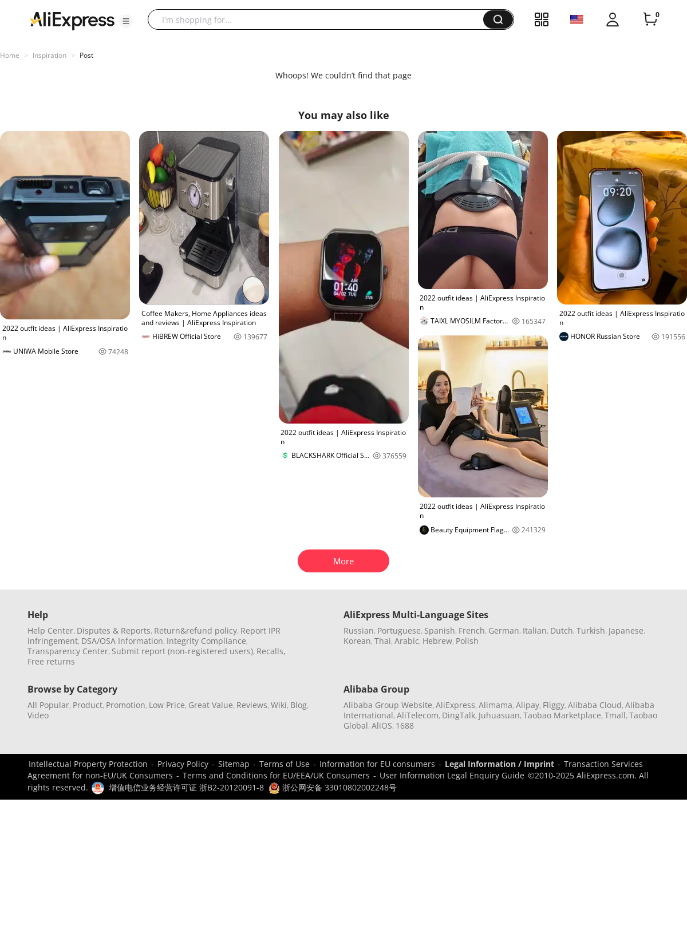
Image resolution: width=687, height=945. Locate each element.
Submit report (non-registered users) (182, 651)
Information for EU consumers (377, 763)
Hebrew (437, 640)
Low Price (167, 704)
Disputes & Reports (114, 630)
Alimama (495, 704)
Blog (298, 704)
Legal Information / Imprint (499, 763)
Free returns (51, 661)
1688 (405, 725)
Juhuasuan (499, 715)
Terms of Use (284, 763)
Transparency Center (67, 651)
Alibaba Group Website (388, 704)
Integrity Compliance (206, 640)
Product (87, 704)
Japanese (626, 630)
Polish (467, 640)
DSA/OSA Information (122, 640)
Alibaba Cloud (595, 704)
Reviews (251, 704)
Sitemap (234, 763)
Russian (359, 630)
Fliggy (553, 704)
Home (9, 55)
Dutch (561, 630)
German (503, 630)
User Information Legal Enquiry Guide (452, 775)
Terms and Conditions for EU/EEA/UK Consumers (276, 775)
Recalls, (271, 651)
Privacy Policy (182, 763)
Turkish (591, 630)
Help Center (50, 630)
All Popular (48, 704)
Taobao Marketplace (562, 715)
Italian (535, 630)
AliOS (382, 725)
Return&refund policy (195, 630)
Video (38, 715)
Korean (357, 640)
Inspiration (49, 55)
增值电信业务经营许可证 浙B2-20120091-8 (186, 787)
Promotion (125, 704)
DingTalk (458, 715)
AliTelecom (418, 715)
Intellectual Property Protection (88, 763)
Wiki (279, 704)
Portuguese (399, 630)
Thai (382, 640)
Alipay (527, 704)
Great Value (210, 704)
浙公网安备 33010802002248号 (333, 787)
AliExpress (455, 704)
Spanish (439, 630)
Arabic (406, 640)
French (472, 630)
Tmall (615, 715)
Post (86, 55)
